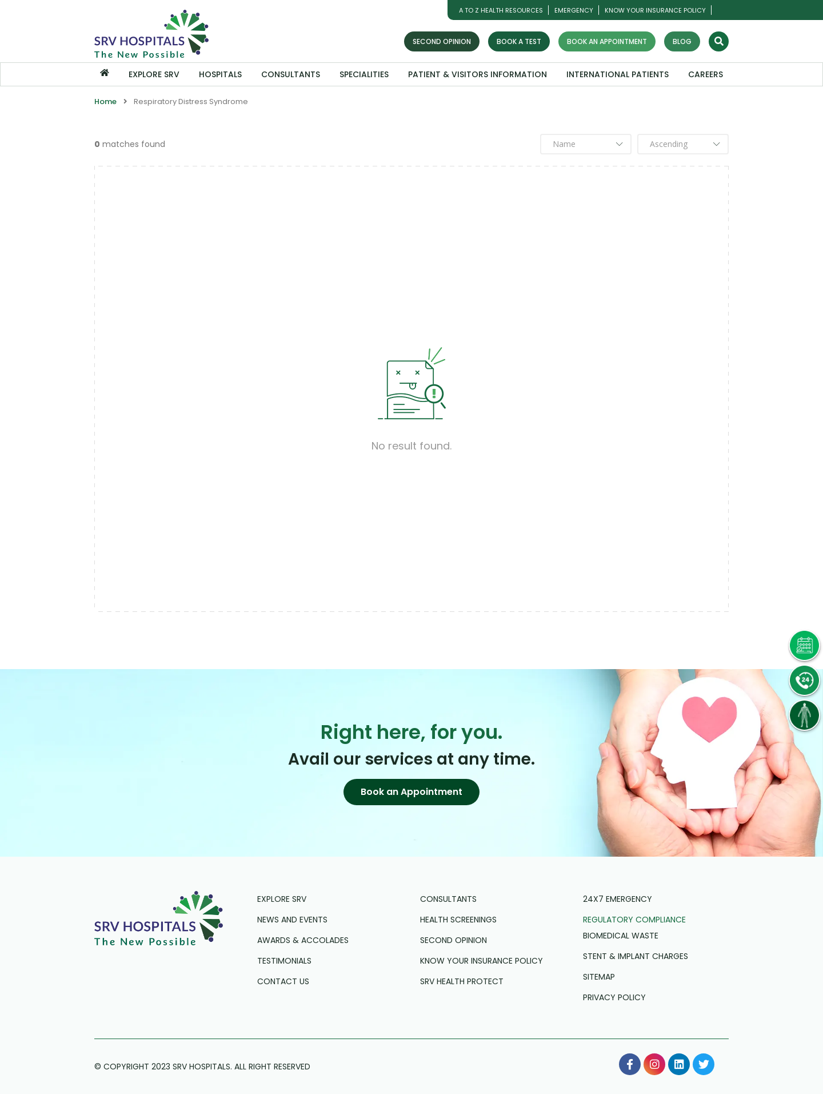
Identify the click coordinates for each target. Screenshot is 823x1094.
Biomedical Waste (620, 935)
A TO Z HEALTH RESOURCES (501, 10)
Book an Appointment (607, 41)
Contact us (283, 981)
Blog (682, 41)
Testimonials (284, 960)
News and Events (292, 919)
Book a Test (519, 41)
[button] (411, 792)
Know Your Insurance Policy (655, 10)
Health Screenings (458, 919)
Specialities (364, 74)
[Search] (719, 41)
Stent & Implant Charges (635, 956)
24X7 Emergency (617, 899)
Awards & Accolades (303, 940)
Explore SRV (154, 74)
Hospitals (220, 74)
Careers (705, 74)
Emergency (573, 10)
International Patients (617, 74)
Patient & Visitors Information (477, 74)
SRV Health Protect (462, 981)
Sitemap (599, 976)
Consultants (290, 74)
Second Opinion (442, 41)
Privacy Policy (614, 997)
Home (105, 101)
